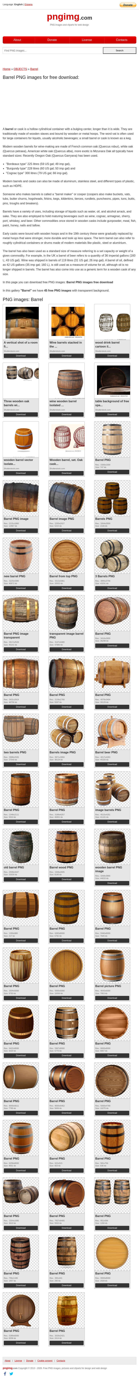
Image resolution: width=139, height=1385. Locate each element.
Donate (52, 39)
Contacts (121, 39)
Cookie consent (44, 1360)
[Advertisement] (32, 104)
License (87, 39)
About (17, 39)
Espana (28, 4)
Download (21, 356)
